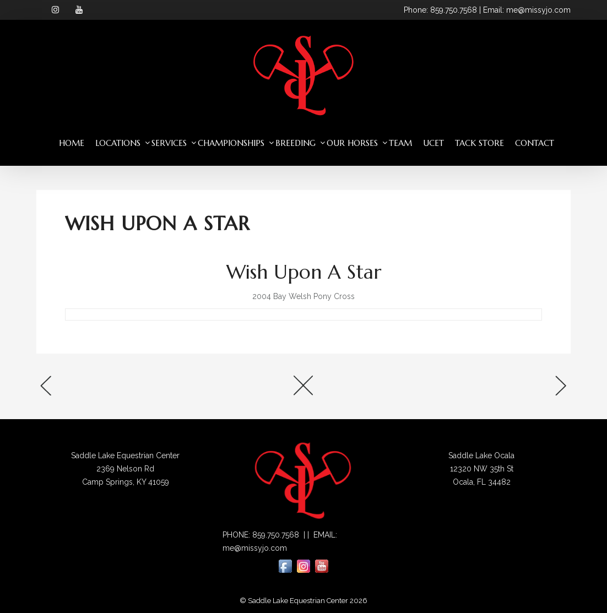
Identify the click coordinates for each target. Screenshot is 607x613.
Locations (117, 143)
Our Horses (352, 143)
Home (71, 143)
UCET (433, 143)
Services (169, 143)
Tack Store (479, 143)
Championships (231, 143)
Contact (534, 143)
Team (400, 143)
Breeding (295, 143)
